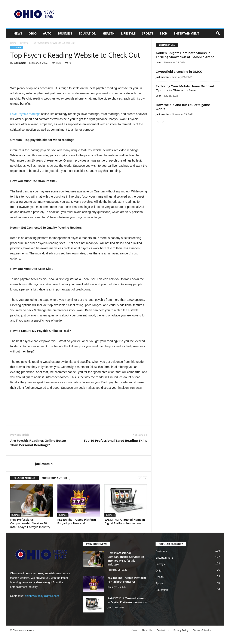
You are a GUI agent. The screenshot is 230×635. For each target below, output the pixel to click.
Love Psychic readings (25, 114)
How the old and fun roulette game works (183, 107)
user (158, 62)
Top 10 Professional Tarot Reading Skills (115, 440)
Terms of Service (202, 630)
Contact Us (163, 630)
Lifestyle (128, 33)
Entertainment (186, 33)
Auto (47, 33)
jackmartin (19, 62)
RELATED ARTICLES (24, 477)
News (17, 33)
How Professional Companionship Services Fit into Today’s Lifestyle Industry (30, 523)
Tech (163, 33)
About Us (147, 630)
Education (87, 33)
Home (13, 42)
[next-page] (145, 478)
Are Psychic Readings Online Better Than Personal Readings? (38, 442)
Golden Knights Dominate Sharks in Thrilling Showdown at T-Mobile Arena (185, 55)
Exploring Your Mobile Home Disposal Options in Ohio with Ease (185, 88)
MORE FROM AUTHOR (54, 477)
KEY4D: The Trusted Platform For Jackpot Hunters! (76, 521)
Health (108, 33)
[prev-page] (140, 478)
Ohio (32, 33)
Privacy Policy (181, 630)
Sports (147, 33)
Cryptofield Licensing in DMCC (179, 71)
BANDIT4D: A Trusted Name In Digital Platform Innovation (124, 521)
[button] (218, 33)
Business (65, 33)
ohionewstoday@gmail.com (42, 595)
